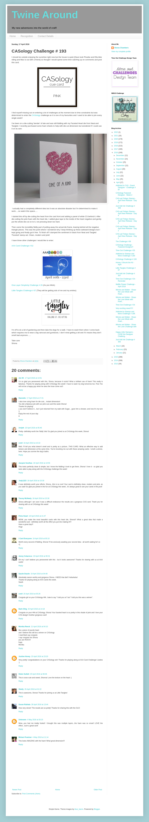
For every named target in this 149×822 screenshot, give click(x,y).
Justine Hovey (24, 656)
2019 (116, 142)
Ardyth (21, 428)
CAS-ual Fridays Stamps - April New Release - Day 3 (126, 221)
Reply (21, 390)
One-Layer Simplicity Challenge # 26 (27, 285)
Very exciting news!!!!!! (124, 308)
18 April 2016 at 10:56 (41, 463)
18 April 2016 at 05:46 (33, 428)
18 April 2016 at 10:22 (31, 443)
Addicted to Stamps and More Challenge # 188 (125, 313)
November (120, 159)
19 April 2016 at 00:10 (41, 539)
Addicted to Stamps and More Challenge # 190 (125, 255)
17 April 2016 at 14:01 (33, 378)
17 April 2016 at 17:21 (35, 398)
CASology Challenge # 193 (126, 259)
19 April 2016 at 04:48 (39, 574)
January (119, 353)
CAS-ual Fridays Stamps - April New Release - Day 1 (126, 236)
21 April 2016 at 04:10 (39, 627)
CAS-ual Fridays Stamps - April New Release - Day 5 (126, 200)
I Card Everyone (25, 539)
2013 (116, 364)
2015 (116, 357)
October (119, 162)
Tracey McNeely (25, 498)
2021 (116, 136)
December (120, 155)
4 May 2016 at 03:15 (35, 720)
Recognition (27, 36)
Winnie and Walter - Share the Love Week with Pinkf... (126, 292)
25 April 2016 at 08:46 (38, 674)
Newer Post (16, 790)
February (120, 349)
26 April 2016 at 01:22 (32, 689)
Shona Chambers (121, 48)
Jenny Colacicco (25, 556)
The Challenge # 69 (123, 241)
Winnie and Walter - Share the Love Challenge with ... (126, 327)
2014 (116, 360)
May (118, 179)
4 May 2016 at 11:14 (40, 737)
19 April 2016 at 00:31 (41, 556)
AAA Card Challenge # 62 (22, 246)
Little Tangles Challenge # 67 (24, 290)
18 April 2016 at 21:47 (37, 516)
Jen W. (21, 378)
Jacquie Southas (25, 463)
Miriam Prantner (25, 737)
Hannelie (22, 398)
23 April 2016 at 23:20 (39, 656)
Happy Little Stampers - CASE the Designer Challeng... (125, 334)
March (119, 346)
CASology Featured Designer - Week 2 (124, 194)
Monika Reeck (24, 627)
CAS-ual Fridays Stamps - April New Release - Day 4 (126, 213)
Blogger (97, 809)
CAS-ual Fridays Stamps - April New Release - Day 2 (126, 228)
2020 (116, 139)
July (118, 172)
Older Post (98, 790)
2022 (116, 132)
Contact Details (46, 36)
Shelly (21, 689)
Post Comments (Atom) (31, 794)
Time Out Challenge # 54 (125, 305)
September (120, 166)
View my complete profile (121, 52)
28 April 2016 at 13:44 (39, 704)
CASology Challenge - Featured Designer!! (124, 246)
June (118, 176)
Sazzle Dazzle (24, 574)
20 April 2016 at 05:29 (31, 594)
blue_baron (79, 809)
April (118, 182)
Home (13, 36)
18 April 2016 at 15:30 (35, 481)
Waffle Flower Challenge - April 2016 (126, 285)
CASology (36, 115)
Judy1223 (22, 481)
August (119, 169)
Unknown (22, 720)
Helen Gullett (24, 674)
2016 (116, 153)
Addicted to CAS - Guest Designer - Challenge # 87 (126, 187)
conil (21, 443)
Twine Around (45, 14)
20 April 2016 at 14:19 (36, 609)
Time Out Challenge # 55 (125, 250)
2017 (116, 149)
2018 (116, 146)
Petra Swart (23, 516)
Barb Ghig (23, 609)
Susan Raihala (24, 704)
